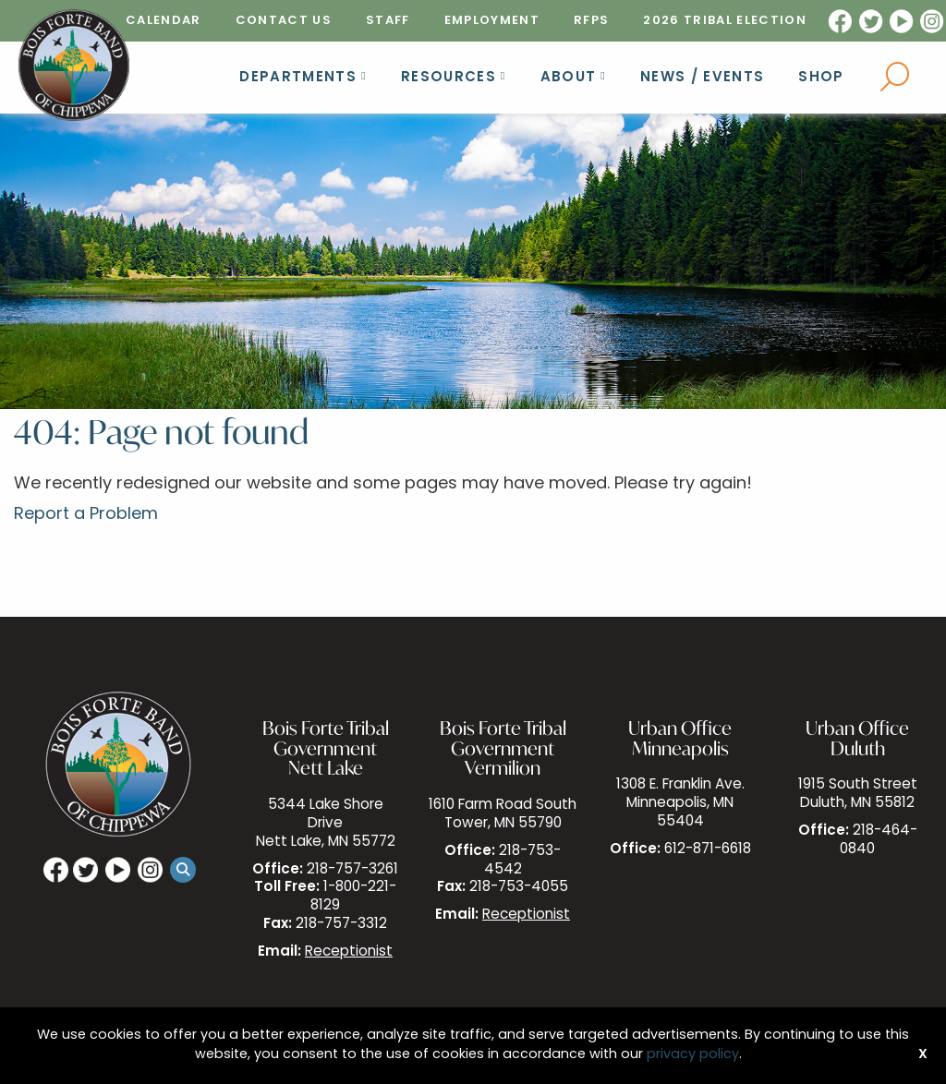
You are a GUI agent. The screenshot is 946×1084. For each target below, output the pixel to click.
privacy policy (693, 1055)
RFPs (591, 21)
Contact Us (284, 21)
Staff (388, 21)
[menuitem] (163, 21)
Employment (492, 21)
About (568, 78)
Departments (298, 78)
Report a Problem (86, 515)
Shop (820, 78)
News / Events (702, 78)
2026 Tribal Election (725, 21)
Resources (448, 78)
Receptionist (349, 952)
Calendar (163, 21)
